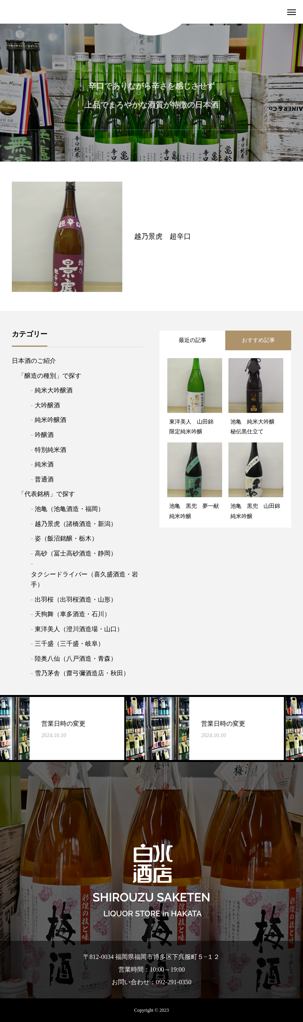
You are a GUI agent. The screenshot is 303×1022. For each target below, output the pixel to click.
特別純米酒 (50, 449)
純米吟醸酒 (50, 419)
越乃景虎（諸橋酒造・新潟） (76, 523)
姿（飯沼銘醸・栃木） (66, 538)
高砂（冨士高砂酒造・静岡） (76, 553)
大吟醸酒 (47, 405)
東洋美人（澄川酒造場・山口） (79, 629)
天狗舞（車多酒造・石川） (72, 614)
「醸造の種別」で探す (49, 375)
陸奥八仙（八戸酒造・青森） (76, 658)
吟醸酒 (44, 434)
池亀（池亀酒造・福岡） (69, 508)
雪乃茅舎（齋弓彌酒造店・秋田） (82, 673)
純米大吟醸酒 (54, 390)
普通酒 (44, 479)
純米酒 (44, 464)
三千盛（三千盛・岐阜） (69, 643)
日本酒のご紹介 (34, 360)
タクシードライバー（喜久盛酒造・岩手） (84, 579)
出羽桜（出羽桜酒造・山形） (76, 599)
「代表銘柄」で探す (46, 494)
